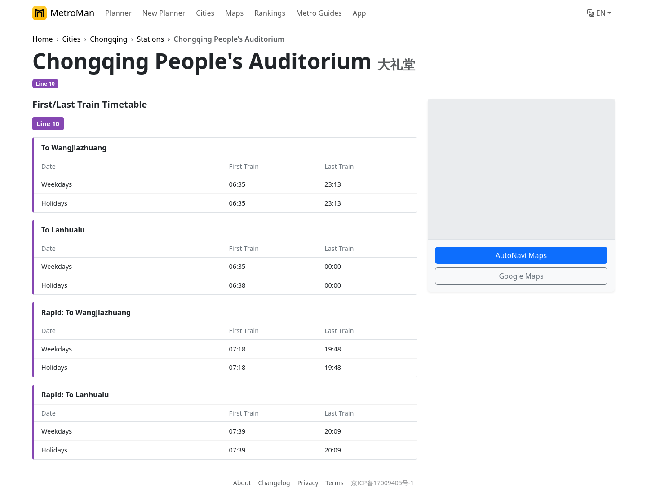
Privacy (308, 482)
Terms (334, 482)
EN (596, 13)
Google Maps (521, 276)
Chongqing (108, 39)
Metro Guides (319, 13)
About (242, 482)
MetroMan (63, 13)
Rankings (269, 13)
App (359, 13)
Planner (118, 13)
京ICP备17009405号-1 (382, 482)
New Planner (164, 13)
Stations (150, 39)
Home (42, 39)
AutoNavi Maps (521, 255)
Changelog (274, 482)
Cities (205, 13)
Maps (234, 13)
